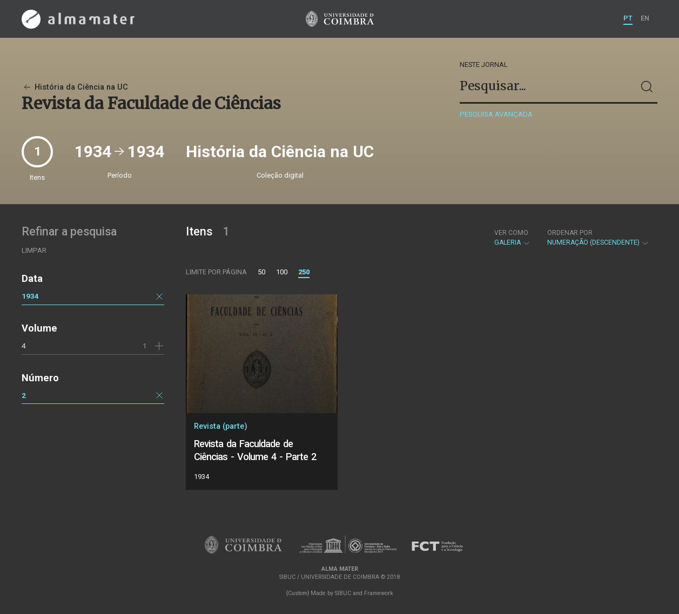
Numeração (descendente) (598, 237)
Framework (378, 593)
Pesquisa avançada (496, 114)
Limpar (34, 250)
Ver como (511, 233)
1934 (30, 296)
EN (645, 18)
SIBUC (343, 593)
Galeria (512, 237)
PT (628, 18)
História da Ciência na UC (75, 87)
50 (261, 272)
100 (281, 272)
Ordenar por (570, 233)
